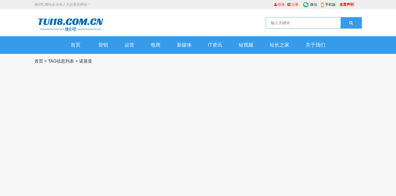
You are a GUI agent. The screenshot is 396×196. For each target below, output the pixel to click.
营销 (103, 45)
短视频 (246, 45)
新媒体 (184, 45)
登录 (279, 4)
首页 (76, 45)
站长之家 (279, 45)
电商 (155, 45)
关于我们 (315, 45)
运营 (129, 45)
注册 (293, 4)
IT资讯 (215, 45)
